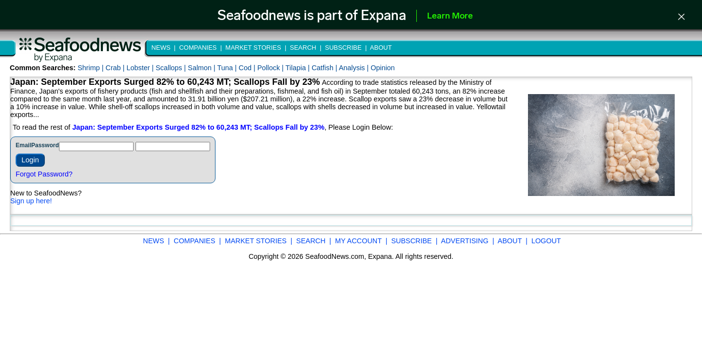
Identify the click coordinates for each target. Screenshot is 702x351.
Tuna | (228, 68)
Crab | (115, 68)
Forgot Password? (44, 174)
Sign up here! (31, 201)
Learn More (450, 16)
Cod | (248, 68)
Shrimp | (91, 68)
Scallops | (172, 68)
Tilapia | (299, 68)
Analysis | (354, 68)
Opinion (382, 68)
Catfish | (325, 68)
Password (45, 145)
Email (23, 145)
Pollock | (271, 68)
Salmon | (202, 68)
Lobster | (141, 68)
